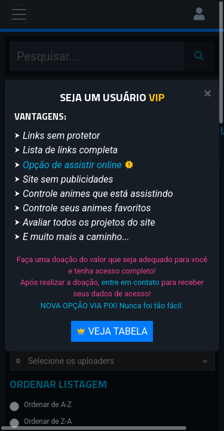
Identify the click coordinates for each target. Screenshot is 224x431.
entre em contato (130, 282)
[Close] (207, 93)
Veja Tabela (112, 331)
